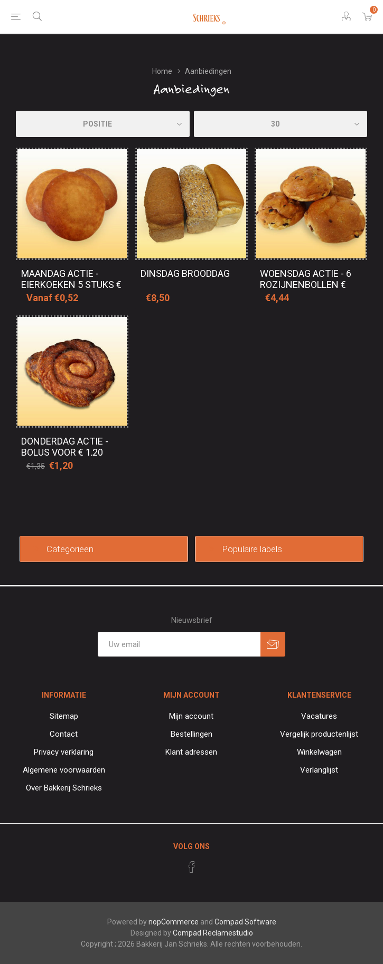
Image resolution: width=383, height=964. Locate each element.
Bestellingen (191, 734)
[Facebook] (191, 867)
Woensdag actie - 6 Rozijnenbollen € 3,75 (305, 284)
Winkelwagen (319, 752)
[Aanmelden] (179, 644)
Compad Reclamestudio (213, 933)
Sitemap (64, 716)
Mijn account (191, 716)
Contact (64, 734)
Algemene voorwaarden (64, 770)
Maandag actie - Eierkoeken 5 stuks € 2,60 (71, 284)
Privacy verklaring (64, 752)
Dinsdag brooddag (185, 273)
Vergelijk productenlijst (319, 734)
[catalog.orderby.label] (103, 124)
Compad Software (245, 922)
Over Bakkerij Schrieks (64, 788)
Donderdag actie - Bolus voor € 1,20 (64, 447)
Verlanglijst (319, 770)
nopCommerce (173, 922)
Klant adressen (191, 752)
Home (162, 71)
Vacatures (319, 716)
